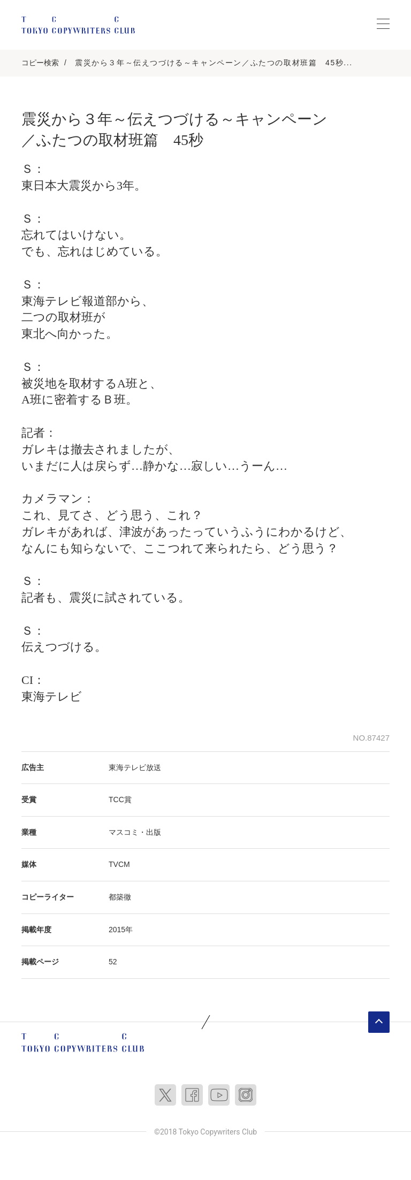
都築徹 (120, 897)
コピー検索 (40, 62)
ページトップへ (379, 1022)
